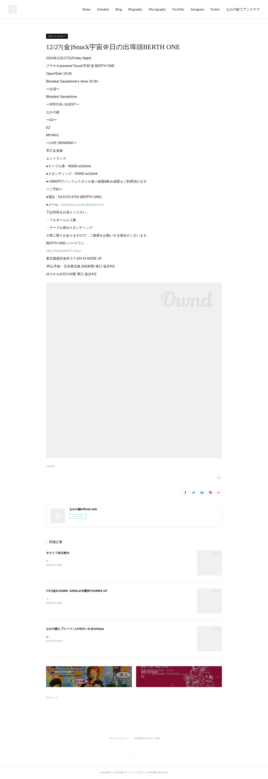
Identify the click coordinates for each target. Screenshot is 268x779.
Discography (157, 9)
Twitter (215, 9)
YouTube (178, 9)
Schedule (103, 9)
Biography (135, 9)
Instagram (197, 9)
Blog (118, 9)
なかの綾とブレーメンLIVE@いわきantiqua (75, 628)
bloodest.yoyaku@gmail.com (83, 204)
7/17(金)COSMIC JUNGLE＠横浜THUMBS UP (76, 590)
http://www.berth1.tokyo (63, 250)
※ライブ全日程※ (58, 553)
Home (86, 9)
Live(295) (50, 466)
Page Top (134, 755)
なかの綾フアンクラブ (243, 9)
